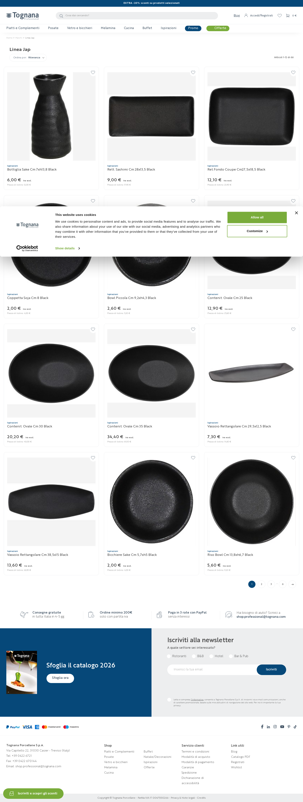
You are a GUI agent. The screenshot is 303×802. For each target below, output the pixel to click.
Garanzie (188, 767)
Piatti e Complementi (119, 751)
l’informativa (197, 700)
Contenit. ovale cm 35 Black (129, 426)
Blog (234, 751)
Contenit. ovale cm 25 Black (229, 298)
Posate (109, 756)
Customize (257, 25)
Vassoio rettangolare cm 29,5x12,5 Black (239, 426)
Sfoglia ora (61, 678)
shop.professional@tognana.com (261, 617)
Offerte (149, 767)
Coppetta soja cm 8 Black (27, 298)
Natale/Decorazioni (157, 756)
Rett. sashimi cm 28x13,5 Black (131, 169)
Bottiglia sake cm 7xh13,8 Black (32, 169)
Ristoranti (179, 656)
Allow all (257, 11)
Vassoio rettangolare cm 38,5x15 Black (37, 555)
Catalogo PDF (240, 756)
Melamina (110, 767)
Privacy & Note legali (183, 798)
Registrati (237, 762)
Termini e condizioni (195, 751)
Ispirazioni (150, 762)
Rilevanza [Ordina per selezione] (34, 57)
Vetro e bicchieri (116, 762)
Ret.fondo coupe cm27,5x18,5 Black (236, 169)
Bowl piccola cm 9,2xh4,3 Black (131, 298)
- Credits (200, 798)
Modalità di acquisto (196, 756)
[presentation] (199, 686)
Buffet (148, 751)
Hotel (219, 656)
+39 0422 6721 (22, 755)
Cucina (109, 772)
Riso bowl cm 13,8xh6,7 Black (230, 555)
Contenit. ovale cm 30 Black (29, 426)
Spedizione (189, 772)
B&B (200, 656)
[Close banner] (296, 6)
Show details (65, 42)
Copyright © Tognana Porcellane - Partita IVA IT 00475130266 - (134, 798)
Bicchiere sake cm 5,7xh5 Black (132, 555)
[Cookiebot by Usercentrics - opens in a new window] (27, 42)
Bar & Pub (241, 656)
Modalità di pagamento (198, 762)
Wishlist (236, 767)
